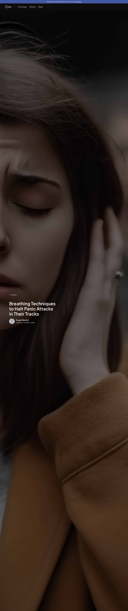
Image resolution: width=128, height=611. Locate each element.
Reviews (32, 7)
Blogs (40, 7)
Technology (22, 7)
